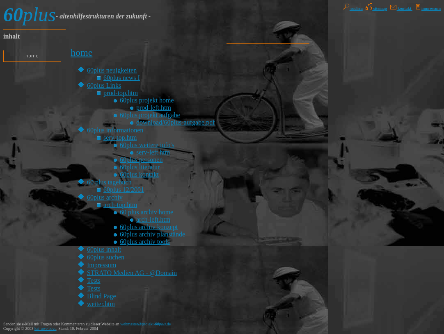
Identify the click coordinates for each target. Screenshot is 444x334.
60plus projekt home (147, 100)
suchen (353, 8)
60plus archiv (105, 197)
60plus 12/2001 (123, 189)
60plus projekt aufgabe (150, 114)
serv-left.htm (153, 152)
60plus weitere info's (147, 144)
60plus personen (141, 159)
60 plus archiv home (146, 212)
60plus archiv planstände (152, 234)
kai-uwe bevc (45, 328)
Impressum (101, 264)
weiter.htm (101, 303)
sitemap (376, 8)
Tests (94, 280)
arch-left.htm (153, 219)
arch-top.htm (120, 204)
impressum (427, 8)
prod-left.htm (153, 107)
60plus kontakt (139, 174)
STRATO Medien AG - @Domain (132, 272)
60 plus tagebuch (109, 182)
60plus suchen (105, 257)
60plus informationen (115, 130)
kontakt (401, 8)
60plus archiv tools (145, 241)
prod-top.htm (120, 92)
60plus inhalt (104, 249)
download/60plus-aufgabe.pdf (175, 122)
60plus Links (104, 85)
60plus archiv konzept (149, 226)
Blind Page (101, 296)
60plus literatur (140, 167)
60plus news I (121, 77)
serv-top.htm (120, 137)
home (81, 52)
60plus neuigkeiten (112, 70)
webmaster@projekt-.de (145, 324)
